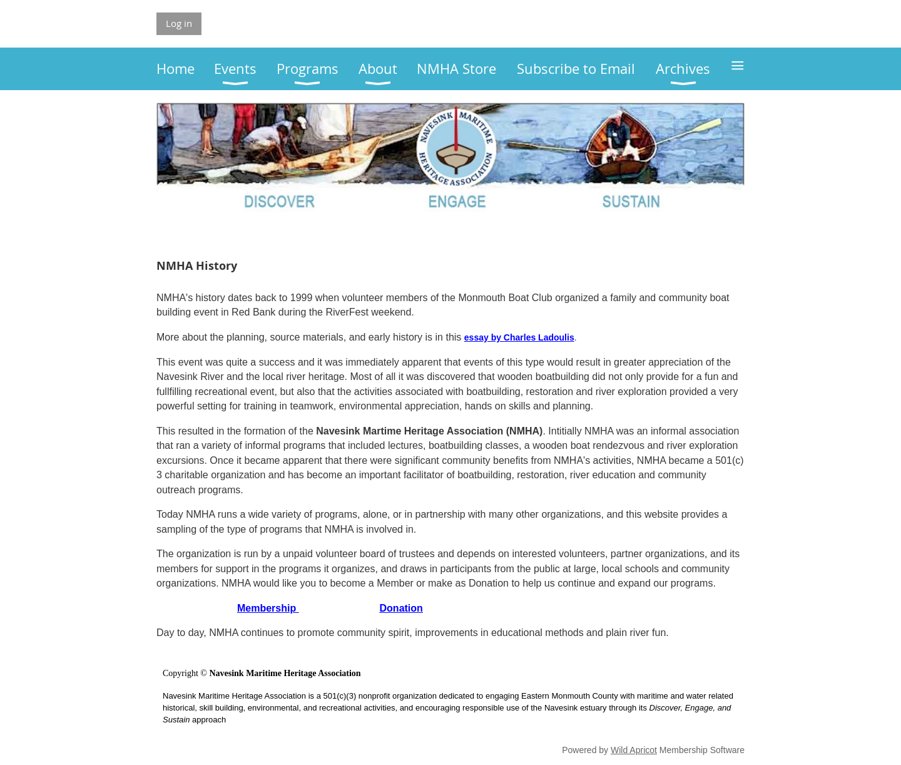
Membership (268, 608)
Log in (179, 23)
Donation (401, 608)
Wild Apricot (634, 750)
